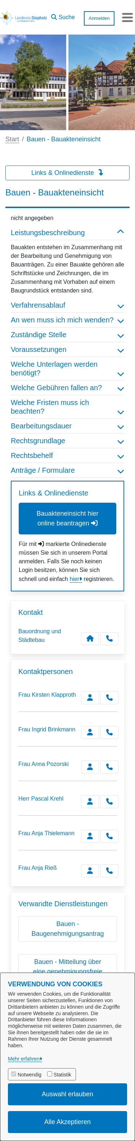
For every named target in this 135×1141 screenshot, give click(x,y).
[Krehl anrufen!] (109, 801)
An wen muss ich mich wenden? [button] (67, 320)
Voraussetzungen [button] (67, 349)
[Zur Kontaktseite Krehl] (90, 801)
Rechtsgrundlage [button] (67, 440)
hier (74, 579)
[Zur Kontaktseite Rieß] (90, 870)
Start (12, 139)
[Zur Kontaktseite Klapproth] (90, 697)
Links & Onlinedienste (67, 172)
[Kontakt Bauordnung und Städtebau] (90, 638)
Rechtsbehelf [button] (67, 455)
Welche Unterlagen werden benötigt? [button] (67, 368)
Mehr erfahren (24, 1059)
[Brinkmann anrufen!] (109, 732)
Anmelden (99, 18)
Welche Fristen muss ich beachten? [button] (67, 406)
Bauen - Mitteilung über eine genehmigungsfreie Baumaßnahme (67, 971)
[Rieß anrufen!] (109, 870)
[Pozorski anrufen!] (109, 767)
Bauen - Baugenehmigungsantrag (67, 928)
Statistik (62, 1075)
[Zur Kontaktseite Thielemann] (90, 836)
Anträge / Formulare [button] (67, 470)
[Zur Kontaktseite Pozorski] (90, 767)
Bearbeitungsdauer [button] (67, 426)
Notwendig (29, 1075)
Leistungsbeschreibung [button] (67, 232)
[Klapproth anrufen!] (109, 697)
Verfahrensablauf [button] (67, 305)
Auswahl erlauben (67, 1094)
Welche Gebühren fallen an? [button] (67, 387)
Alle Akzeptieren (67, 1121)
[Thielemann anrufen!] (109, 836)
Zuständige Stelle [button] (67, 334)
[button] (63, 15)
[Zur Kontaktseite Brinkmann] (90, 732)
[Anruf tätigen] (109, 638)
